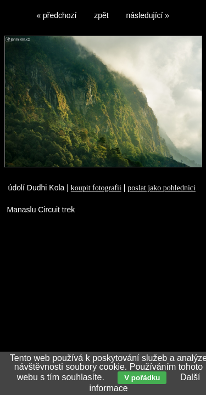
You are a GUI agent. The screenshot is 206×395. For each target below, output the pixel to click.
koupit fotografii (96, 188)
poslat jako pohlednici (161, 188)
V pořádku (142, 378)
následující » (148, 15)
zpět (101, 15)
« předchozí (56, 15)
